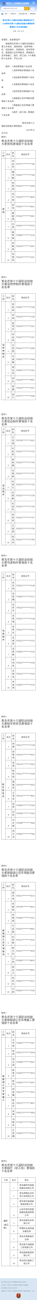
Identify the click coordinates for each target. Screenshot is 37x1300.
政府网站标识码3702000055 (19, 1282)
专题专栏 (13, 13)
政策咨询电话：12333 (29, 1291)
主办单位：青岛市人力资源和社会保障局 (12, 1285)
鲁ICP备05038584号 (6, 1282)
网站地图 (25, 1285)
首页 (6, 13)
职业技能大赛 (23, 13)
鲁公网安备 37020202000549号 (9, 1288)
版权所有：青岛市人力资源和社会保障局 (12, 1291)
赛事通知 (32, 13)
